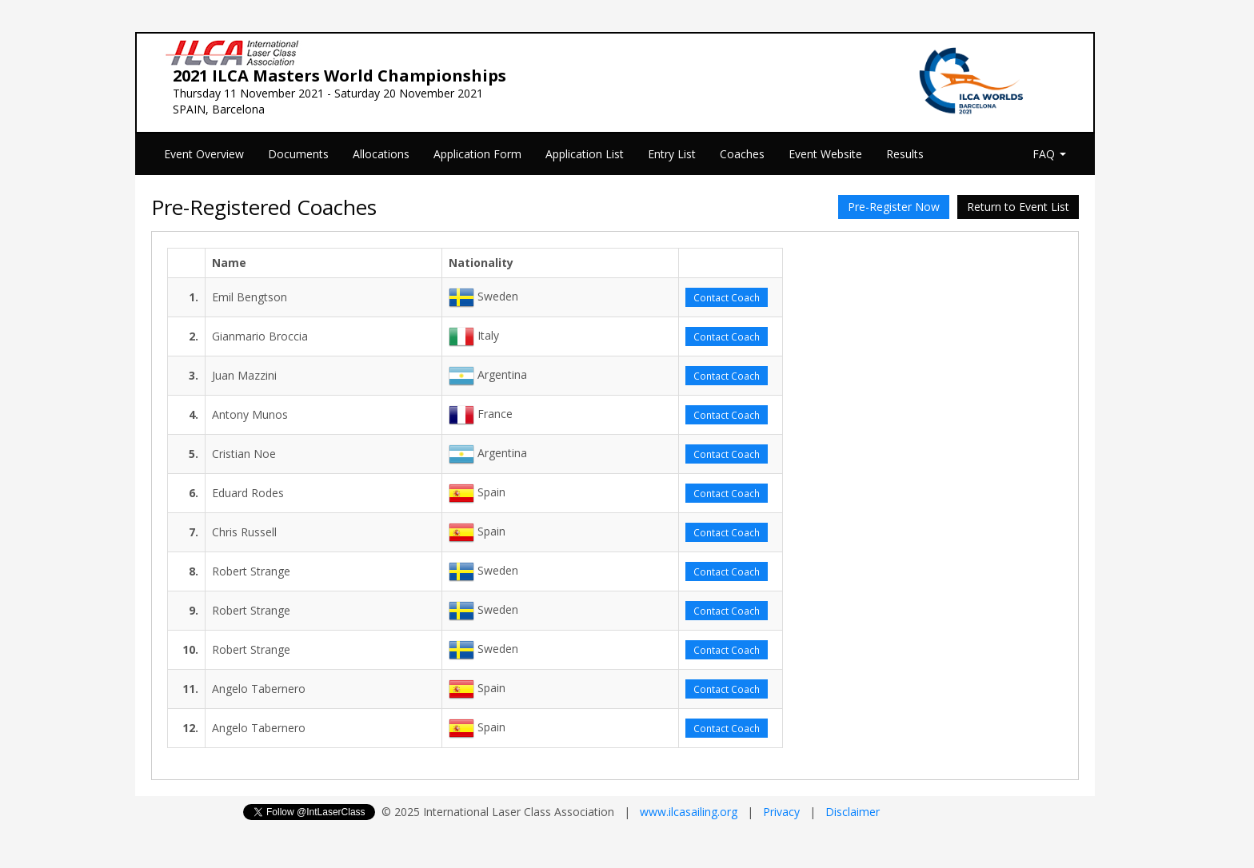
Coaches (742, 153)
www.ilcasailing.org (688, 811)
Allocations (381, 153)
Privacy (781, 811)
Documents (298, 153)
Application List (584, 153)
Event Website (825, 153)
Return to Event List (1018, 206)
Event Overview (204, 153)
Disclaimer (852, 811)
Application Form (477, 153)
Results (905, 153)
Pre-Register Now (894, 206)
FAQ (1049, 153)
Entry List (672, 153)
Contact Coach (726, 297)
